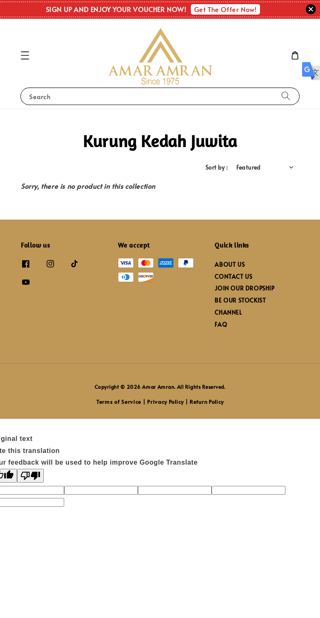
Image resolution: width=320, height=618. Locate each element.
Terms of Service (118, 401)
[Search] (285, 96)
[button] (25, 55)
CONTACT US (233, 276)
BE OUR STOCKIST (240, 300)
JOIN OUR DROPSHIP (244, 288)
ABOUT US (230, 264)
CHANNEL (228, 312)
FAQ (221, 324)
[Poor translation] (30, 476)
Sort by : (216, 167)
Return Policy (207, 401)
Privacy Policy (165, 401)
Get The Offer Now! (225, 9)
